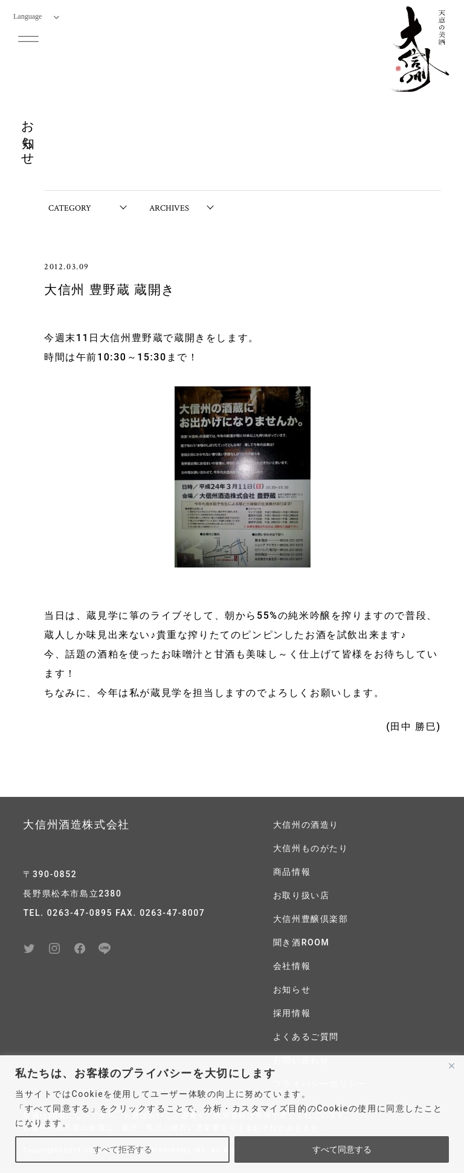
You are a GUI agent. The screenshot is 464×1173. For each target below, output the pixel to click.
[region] (232, 1114)
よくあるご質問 (306, 1036)
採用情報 (292, 1013)
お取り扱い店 (301, 895)
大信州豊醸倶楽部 (311, 919)
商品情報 (292, 872)
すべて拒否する (122, 1149)
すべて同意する (342, 1149)
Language (36, 16)
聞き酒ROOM (301, 942)
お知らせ (292, 989)
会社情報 (292, 966)
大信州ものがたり (311, 848)
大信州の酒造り (306, 824)
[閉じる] (451, 1065)
